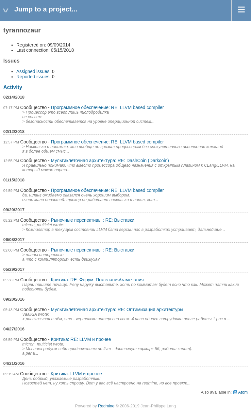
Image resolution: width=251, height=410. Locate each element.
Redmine (106, 406)
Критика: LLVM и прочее (76, 373)
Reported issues (32, 76)
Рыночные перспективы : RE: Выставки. (93, 220)
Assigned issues (32, 71)
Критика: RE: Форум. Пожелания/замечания (97, 279)
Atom (243, 392)
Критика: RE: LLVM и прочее (81, 339)
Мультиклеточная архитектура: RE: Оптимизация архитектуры (117, 309)
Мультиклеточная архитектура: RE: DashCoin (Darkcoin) (110, 160)
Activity (12, 87)
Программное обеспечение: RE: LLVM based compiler (107, 107)
